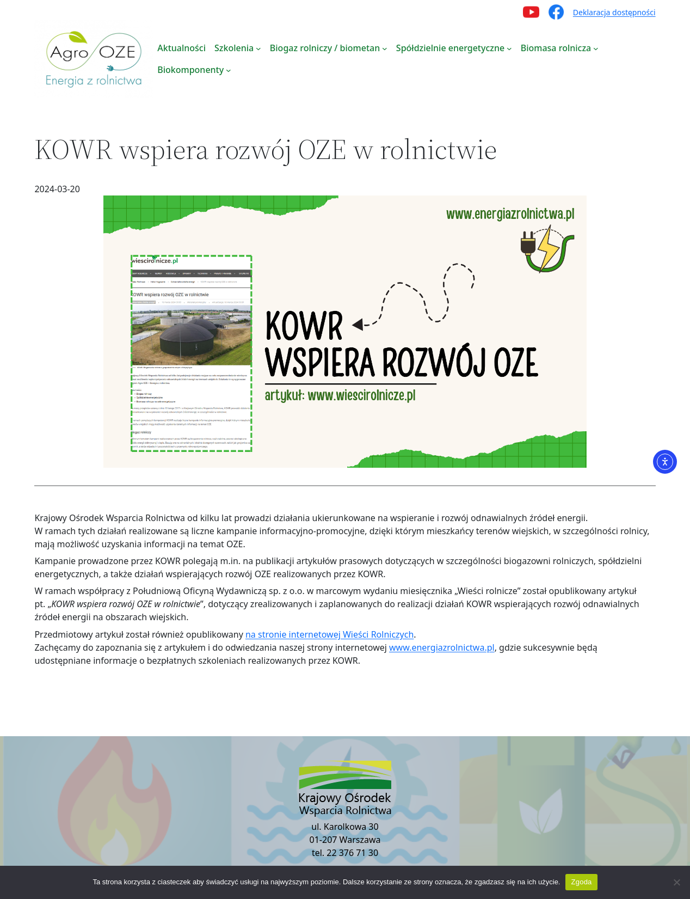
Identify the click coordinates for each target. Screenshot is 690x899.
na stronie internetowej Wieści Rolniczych (329, 634)
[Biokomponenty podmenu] (228, 69)
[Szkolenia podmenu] (258, 48)
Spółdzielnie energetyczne (450, 48)
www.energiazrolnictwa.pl (442, 647)
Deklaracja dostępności (614, 12)
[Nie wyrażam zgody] (676, 882)
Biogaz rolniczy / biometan (325, 48)
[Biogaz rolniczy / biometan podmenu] (384, 48)
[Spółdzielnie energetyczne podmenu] (509, 48)
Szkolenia (234, 48)
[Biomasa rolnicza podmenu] (596, 48)
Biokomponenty (190, 70)
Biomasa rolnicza (556, 48)
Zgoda (581, 882)
